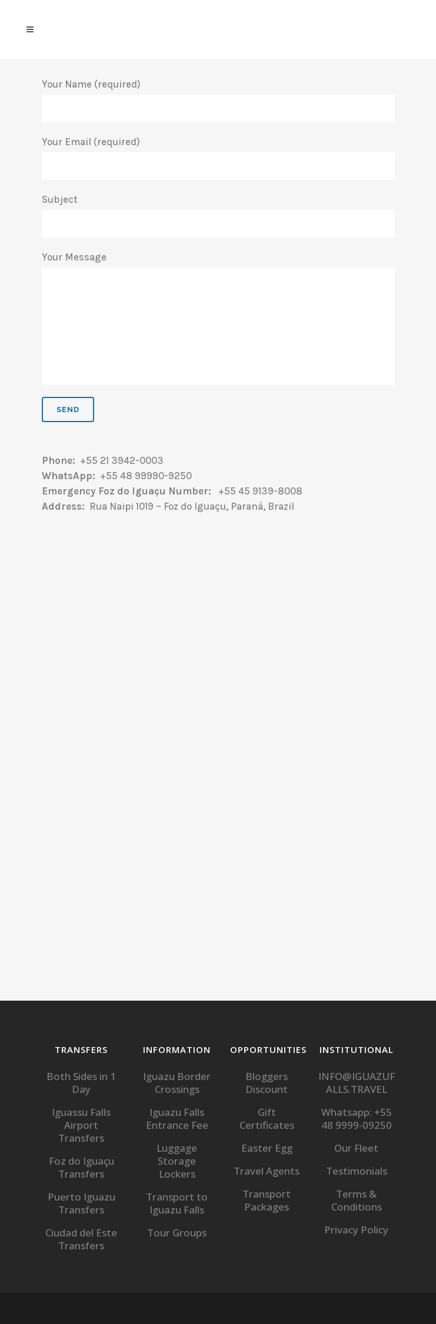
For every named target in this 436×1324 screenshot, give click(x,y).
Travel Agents (266, 1171)
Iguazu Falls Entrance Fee (177, 1119)
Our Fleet (356, 1148)
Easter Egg (266, 1148)
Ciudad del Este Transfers (81, 1239)
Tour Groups (177, 1232)
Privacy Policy (356, 1229)
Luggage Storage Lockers (177, 1161)
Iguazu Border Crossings (177, 1083)
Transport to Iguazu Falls (177, 1203)
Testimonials (356, 1171)
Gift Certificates (266, 1119)
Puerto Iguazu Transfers (81, 1203)
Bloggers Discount (266, 1083)
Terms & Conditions (356, 1200)
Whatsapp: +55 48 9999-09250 (356, 1119)
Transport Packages (266, 1200)
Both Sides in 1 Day (81, 1083)
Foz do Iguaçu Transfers (81, 1168)
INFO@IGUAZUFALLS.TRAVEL (356, 1083)
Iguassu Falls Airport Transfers (81, 1125)
